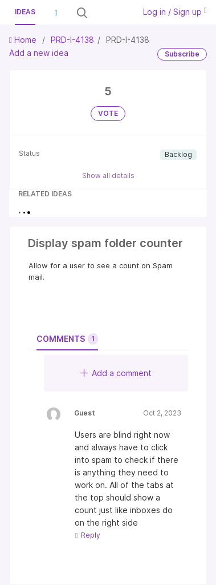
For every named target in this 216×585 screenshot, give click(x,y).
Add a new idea (38, 53)
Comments (67, 339)
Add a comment (116, 373)
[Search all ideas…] (110, 12)
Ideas (25, 11)
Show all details (108, 175)
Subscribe (182, 54)
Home (24, 40)
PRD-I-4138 (72, 40)
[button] (56, 12)
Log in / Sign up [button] (175, 12)
